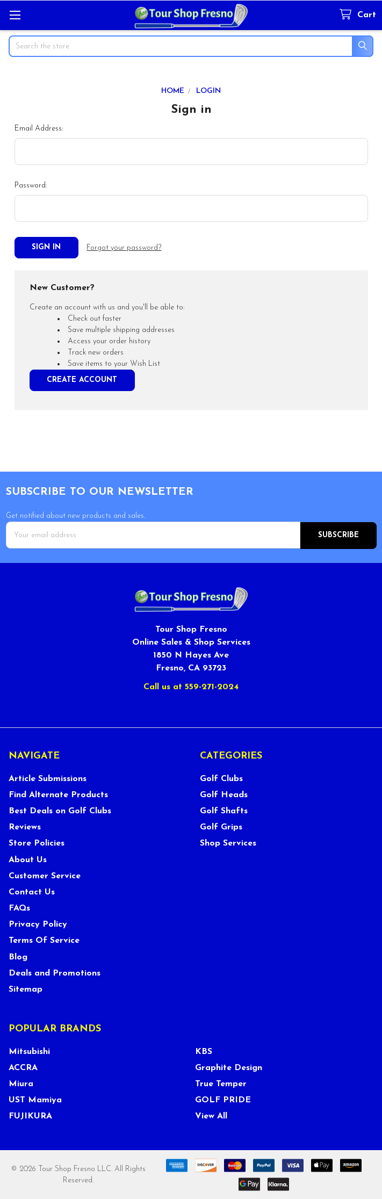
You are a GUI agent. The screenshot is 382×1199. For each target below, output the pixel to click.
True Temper (221, 1083)
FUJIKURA (30, 1115)
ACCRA (23, 1067)
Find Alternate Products (58, 794)
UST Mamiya (35, 1099)
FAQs (19, 907)
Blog (18, 956)
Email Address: (39, 129)
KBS (203, 1050)
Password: (31, 186)
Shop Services (228, 842)
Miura (21, 1083)
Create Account (82, 379)
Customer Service (45, 875)
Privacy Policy (38, 923)
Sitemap (25, 988)
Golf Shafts (224, 810)
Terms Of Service (44, 940)
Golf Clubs (221, 778)
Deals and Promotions (54, 972)
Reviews (25, 826)
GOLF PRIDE (223, 1099)
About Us (28, 859)
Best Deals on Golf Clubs (60, 810)
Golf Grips (221, 826)
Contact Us (32, 891)
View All (211, 1115)
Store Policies (36, 842)
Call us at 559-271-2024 (191, 686)
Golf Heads (224, 794)
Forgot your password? (124, 248)
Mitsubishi (29, 1050)
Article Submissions (48, 778)
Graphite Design (228, 1067)
